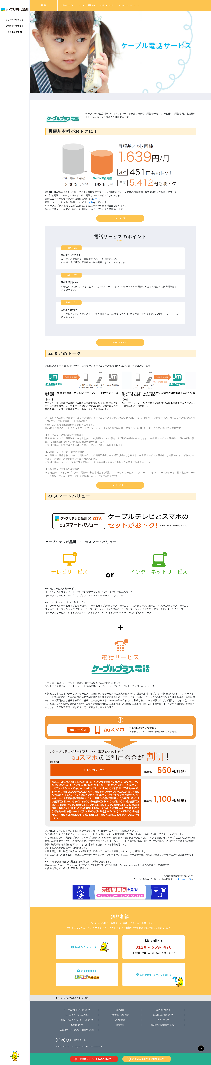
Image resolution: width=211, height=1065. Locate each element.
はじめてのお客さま (15, 20)
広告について (77, 1025)
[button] (120, 218)
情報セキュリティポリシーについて (77, 1020)
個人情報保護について (163, 1015)
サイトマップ (163, 1020)
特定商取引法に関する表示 (163, 1025)
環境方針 (120, 1025)
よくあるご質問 (15, 32)
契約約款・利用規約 (120, 1015)
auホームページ (183, 879)
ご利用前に (120, 1020)
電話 (43, 5)
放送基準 (120, 1010)
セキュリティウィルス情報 (77, 1015)
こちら (96, 199)
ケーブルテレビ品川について (77, 1010)
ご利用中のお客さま (15, 26)
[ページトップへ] (201, 1048)
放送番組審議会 (163, 1010)
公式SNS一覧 (79, 1040)
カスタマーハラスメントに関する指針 (77, 1030)
